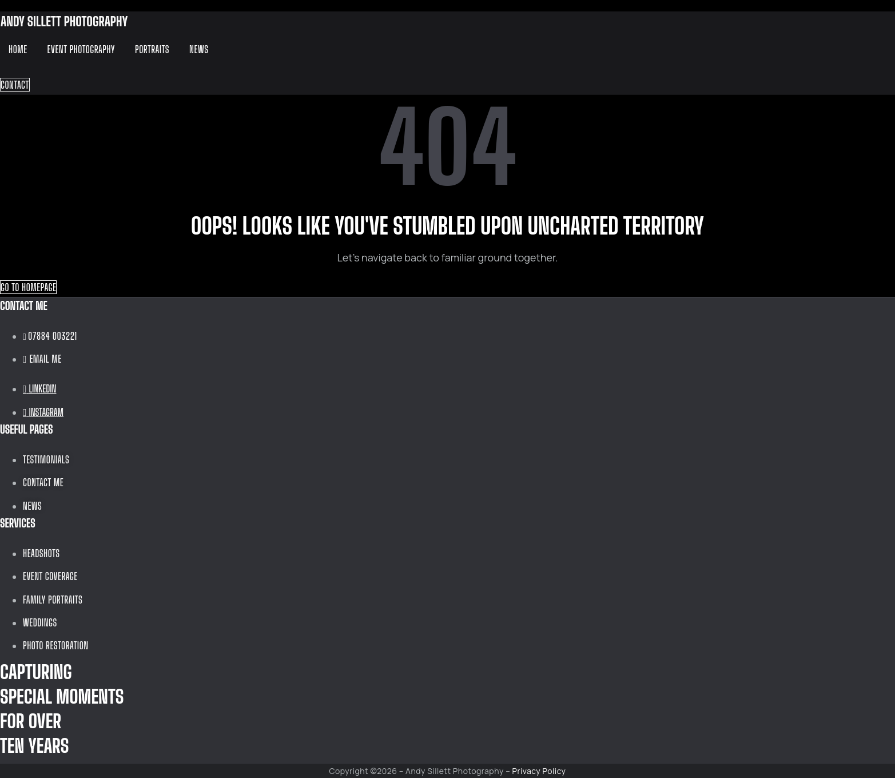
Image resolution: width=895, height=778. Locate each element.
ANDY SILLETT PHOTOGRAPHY (64, 21)
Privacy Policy (539, 770)
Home (18, 49)
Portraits (152, 49)
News (198, 49)
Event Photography (81, 49)
